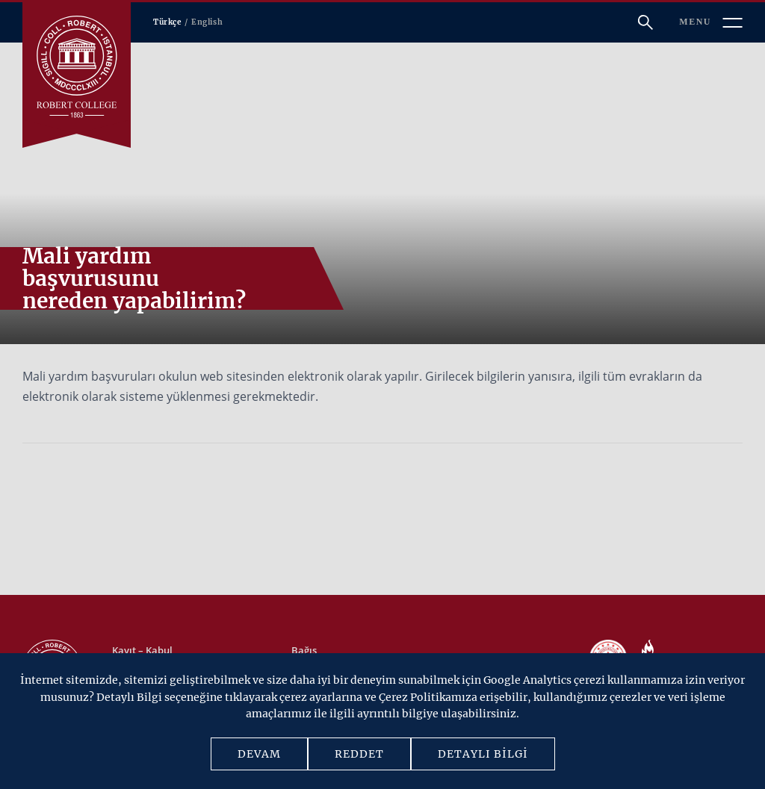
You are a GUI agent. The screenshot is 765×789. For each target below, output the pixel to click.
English (207, 22)
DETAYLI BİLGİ (483, 754)
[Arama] (645, 22)
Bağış (304, 650)
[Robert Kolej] (76, 67)
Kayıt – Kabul (142, 650)
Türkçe (167, 22)
